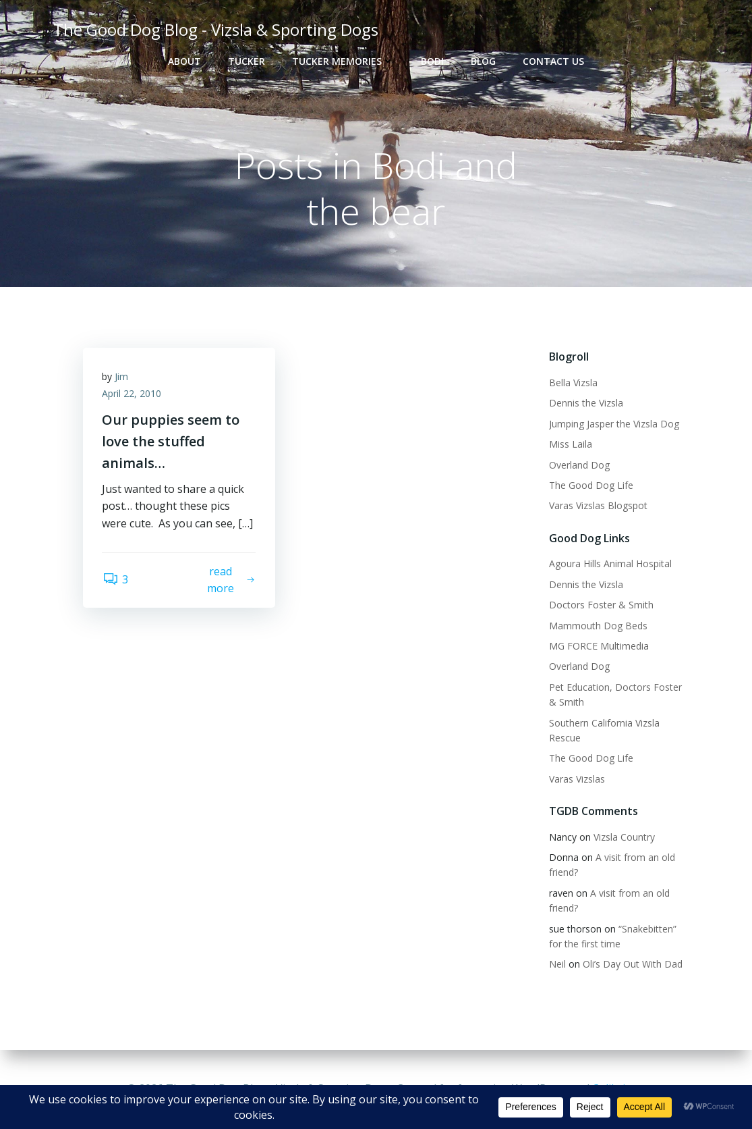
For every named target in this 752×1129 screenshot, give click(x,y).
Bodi (432, 61)
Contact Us (553, 61)
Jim (122, 377)
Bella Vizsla (572, 383)
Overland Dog (578, 464)
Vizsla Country (623, 837)
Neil (556, 964)
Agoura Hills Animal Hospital (609, 564)
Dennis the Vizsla (585, 403)
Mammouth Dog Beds (597, 625)
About (184, 61)
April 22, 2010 (133, 395)
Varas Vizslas (576, 778)
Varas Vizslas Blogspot (597, 506)
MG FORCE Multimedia (598, 646)
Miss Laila (569, 444)
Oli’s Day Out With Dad (632, 964)
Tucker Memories (343, 61)
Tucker (246, 61)
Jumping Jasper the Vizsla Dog (613, 423)
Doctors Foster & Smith (600, 605)
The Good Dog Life (590, 485)
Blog (483, 61)
